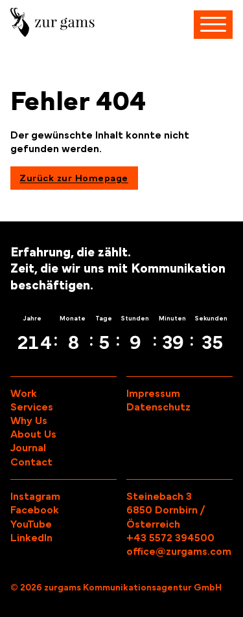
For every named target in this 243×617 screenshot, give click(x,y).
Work (23, 393)
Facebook (34, 510)
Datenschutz (158, 407)
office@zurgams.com (178, 551)
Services (31, 407)
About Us (33, 434)
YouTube (31, 524)
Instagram (35, 496)
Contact (31, 462)
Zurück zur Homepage (73, 178)
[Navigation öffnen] (213, 24)
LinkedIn (31, 538)
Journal (28, 448)
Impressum (153, 393)
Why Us (28, 421)
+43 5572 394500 (170, 538)
